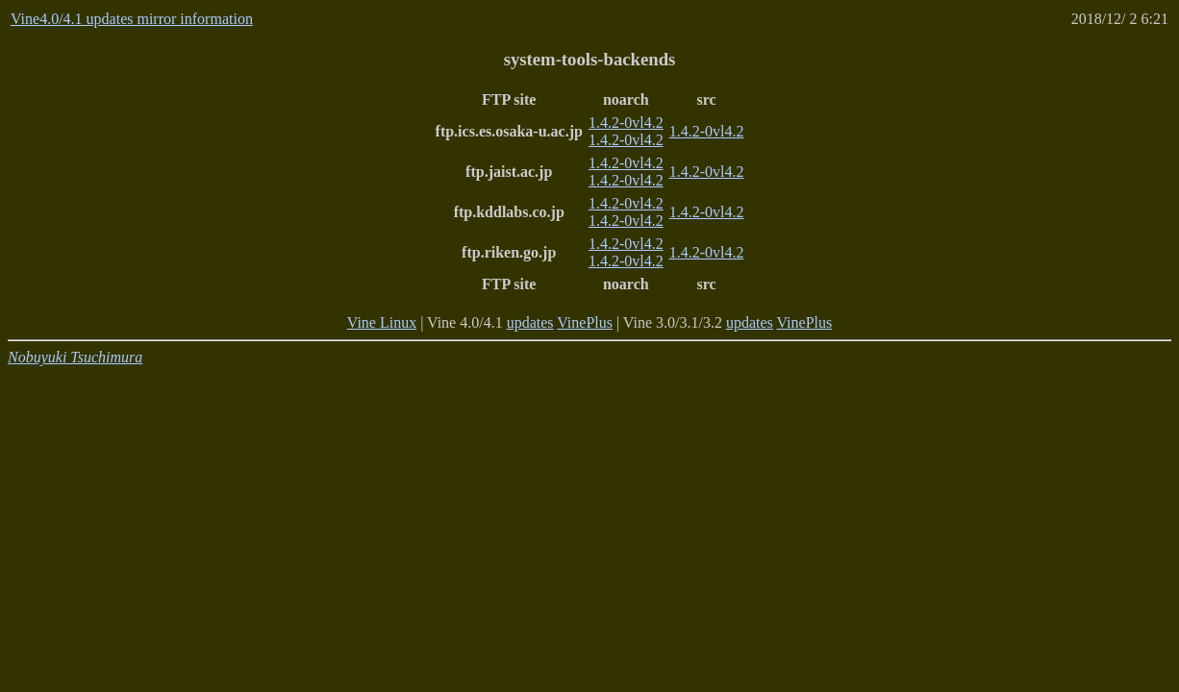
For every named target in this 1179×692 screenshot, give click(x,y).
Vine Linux (381, 322)
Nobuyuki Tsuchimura (75, 357)
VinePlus (585, 322)
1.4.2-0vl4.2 (626, 122)
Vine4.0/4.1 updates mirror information (132, 19)
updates (530, 322)
